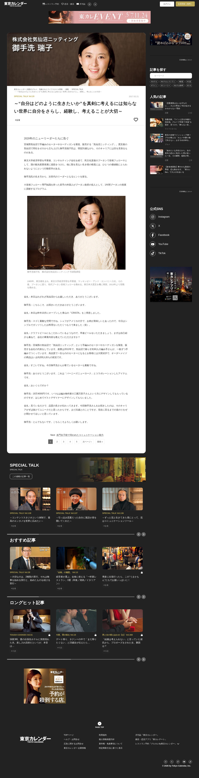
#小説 (189, 82)
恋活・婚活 (67, 4)
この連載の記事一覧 (21, 476)
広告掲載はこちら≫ (185, 60)
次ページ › (87, 442)
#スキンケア (191, 86)
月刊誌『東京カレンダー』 (147, 735)
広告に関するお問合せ (73, 744)
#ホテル (154, 82)
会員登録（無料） (185, 4)
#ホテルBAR (178, 86)
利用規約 (103, 735)
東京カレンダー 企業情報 (75, 748)
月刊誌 (81, 4)
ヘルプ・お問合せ (72, 739)
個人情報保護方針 (107, 739)
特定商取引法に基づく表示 (110, 748)
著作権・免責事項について (110, 744)
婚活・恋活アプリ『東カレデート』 (151, 739)
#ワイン (154, 86)
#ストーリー (165, 86)
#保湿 (181, 82)
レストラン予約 (50, 4)
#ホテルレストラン (168, 82)
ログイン (167, 4)
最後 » (100, 442)
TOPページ (69, 735)
